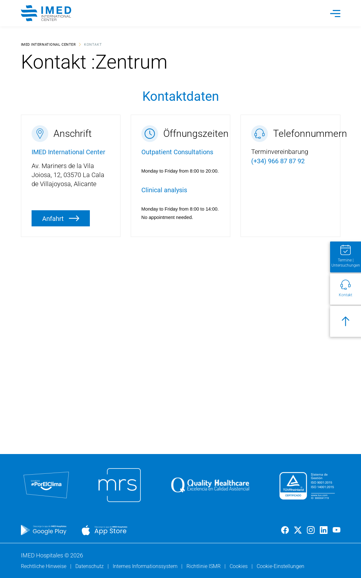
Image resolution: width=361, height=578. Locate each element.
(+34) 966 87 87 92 (278, 160)
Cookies (239, 566)
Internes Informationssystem (146, 566)
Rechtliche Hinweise (44, 566)
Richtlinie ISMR (204, 566)
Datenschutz (90, 566)
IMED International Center (48, 44)
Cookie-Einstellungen (280, 566)
